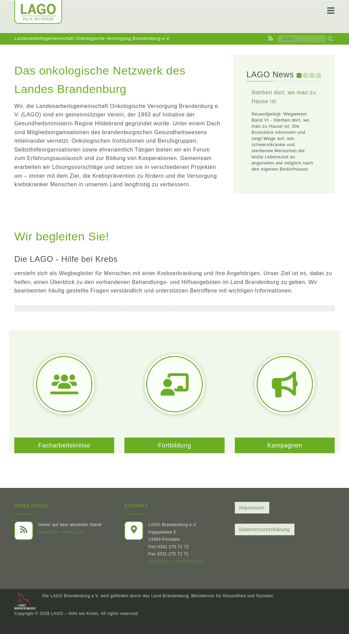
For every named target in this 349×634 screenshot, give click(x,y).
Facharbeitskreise (64, 445)
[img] (330, 39)
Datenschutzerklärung (264, 529)
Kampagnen (284, 445)
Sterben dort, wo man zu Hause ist (284, 97)
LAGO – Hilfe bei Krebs (74, 613)
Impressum (252, 507)
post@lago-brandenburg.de (175, 561)
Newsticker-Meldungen (61, 532)
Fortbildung (174, 445)
